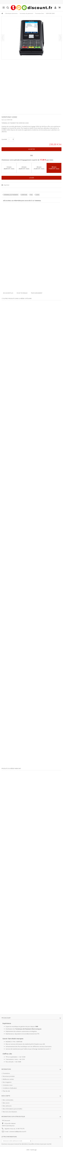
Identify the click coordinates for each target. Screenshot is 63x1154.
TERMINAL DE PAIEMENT (11, 195)
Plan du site (6, 1091)
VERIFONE (24, 195)
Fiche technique (22, 293)
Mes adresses (7, 1106)
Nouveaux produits (9, 1076)
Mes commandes (8, 1100)
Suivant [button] (60, 37)
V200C (37, 195)
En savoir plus (8, 293)
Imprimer (6, 185)
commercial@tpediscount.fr (17, 1131)
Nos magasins (7, 1082)
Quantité (4, 139)
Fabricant (4, 120)
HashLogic (33, 1150)
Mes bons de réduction (10, 1112)
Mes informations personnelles (12, 1109)
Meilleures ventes (8, 1079)
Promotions (6, 1073)
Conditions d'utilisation (10, 1088)
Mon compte (6, 1096)
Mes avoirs (6, 1103)
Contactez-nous (7, 1085)
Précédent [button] (3, 37)
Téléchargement (36, 293)
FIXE (31, 195)
